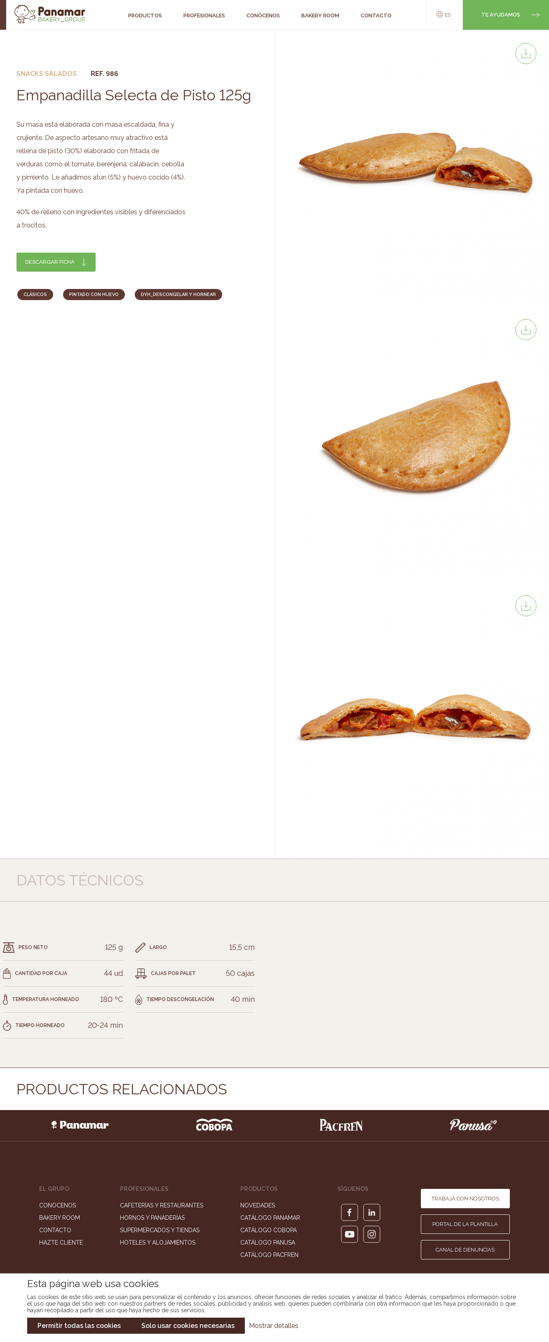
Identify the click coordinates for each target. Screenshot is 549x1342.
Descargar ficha (50, 262)
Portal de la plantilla (465, 1224)
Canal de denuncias (465, 1250)
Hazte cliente (61, 1242)
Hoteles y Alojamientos (157, 1242)
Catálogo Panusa (267, 1242)
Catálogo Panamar (270, 1217)
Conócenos (57, 1205)
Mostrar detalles (273, 1326)
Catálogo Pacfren (269, 1255)
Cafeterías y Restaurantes (161, 1205)
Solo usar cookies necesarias (188, 1326)
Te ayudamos (500, 15)
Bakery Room (59, 1217)
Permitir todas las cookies (79, 1326)
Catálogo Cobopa (268, 1230)
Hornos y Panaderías (152, 1217)
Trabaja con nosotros (465, 1198)
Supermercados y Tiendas (159, 1230)
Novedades (257, 1205)
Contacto (55, 1230)
